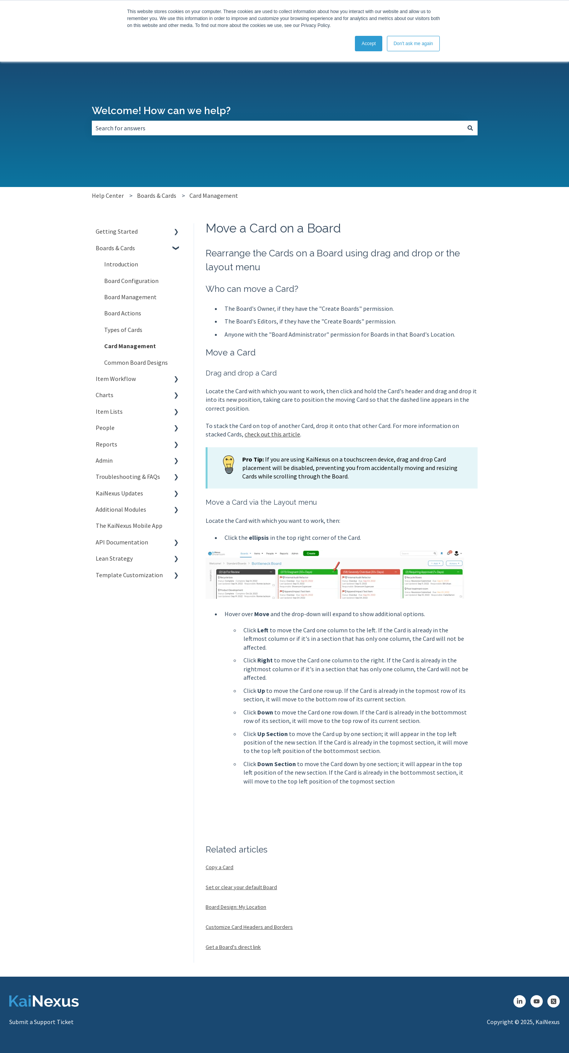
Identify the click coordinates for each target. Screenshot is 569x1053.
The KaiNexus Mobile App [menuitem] (129, 525)
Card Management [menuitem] (130, 346)
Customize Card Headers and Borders (249, 926)
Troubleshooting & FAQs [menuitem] (128, 476)
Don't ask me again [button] (413, 43)
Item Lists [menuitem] (109, 411)
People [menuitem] (105, 427)
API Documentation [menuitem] (122, 542)
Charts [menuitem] (104, 395)
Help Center (108, 195)
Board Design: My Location (236, 906)
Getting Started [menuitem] (117, 231)
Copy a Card (219, 867)
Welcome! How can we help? (161, 110)
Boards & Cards (156, 195)
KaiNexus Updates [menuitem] (119, 493)
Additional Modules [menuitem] (121, 509)
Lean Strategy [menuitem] (114, 558)
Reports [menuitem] (106, 444)
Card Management (213, 195)
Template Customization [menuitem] (129, 575)
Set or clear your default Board (241, 887)
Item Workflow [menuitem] (116, 378)
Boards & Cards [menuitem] (115, 248)
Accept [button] (368, 43)
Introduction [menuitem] (121, 264)
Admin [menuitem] (104, 460)
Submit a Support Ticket (41, 1022)
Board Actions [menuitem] (122, 313)
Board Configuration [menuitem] (131, 281)
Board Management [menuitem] (130, 297)
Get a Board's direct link (233, 946)
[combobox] (277, 128)
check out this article (272, 434)
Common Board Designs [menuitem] (136, 362)
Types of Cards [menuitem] (123, 330)
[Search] (470, 128)
